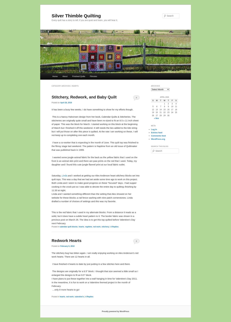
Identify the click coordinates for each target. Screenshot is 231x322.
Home (55, 76)
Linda (64, 175)
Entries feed (156, 132)
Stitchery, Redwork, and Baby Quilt (84, 97)
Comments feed (158, 136)
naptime (88, 227)
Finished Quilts (78, 76)
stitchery (105, 227)
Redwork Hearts (67, 240)
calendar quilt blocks (69, 227)
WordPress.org (158, 139)
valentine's (79, 297)
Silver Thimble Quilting (76, 15)
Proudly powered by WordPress (115, 311)
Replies (115, 227)
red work (97, 227)
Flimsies (93, 76)
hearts (81, 227)
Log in (154, 129)
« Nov (156, 118)
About (65, 76)
